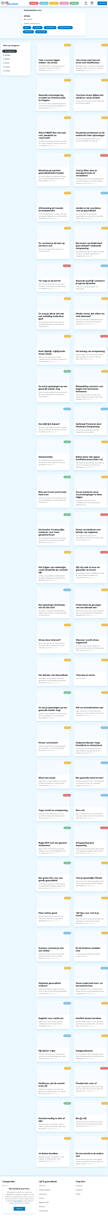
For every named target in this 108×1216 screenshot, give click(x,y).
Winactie (42, 1206)
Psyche (54, 3)
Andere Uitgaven (44, 1190)
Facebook (79, 1185)
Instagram (79, 1190)
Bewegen (34, 3)
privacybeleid (17, 1201)
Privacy (41, 1198)
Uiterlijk (64, 3)
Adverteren (43, 1194)
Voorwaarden (43, 1211)
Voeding (74, 3)
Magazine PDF (44, 1202)
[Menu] (92, 3)
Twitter (78, 1194)
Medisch (44, 3)
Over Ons (42, 1185)
